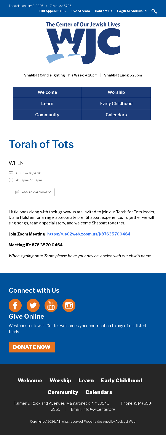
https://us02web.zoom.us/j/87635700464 (89, 234)
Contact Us (103, 11)
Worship (116, 92)
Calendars (116, 114)
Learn (47, 103)
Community (47, 114)
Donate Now (32, 347)
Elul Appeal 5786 (52, 11)
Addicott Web (125, 421)
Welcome (47, 92)
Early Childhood (116, 103)
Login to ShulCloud (132, 11)
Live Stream (80, 11)
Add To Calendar (31, 192)
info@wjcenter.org (98, 409)
